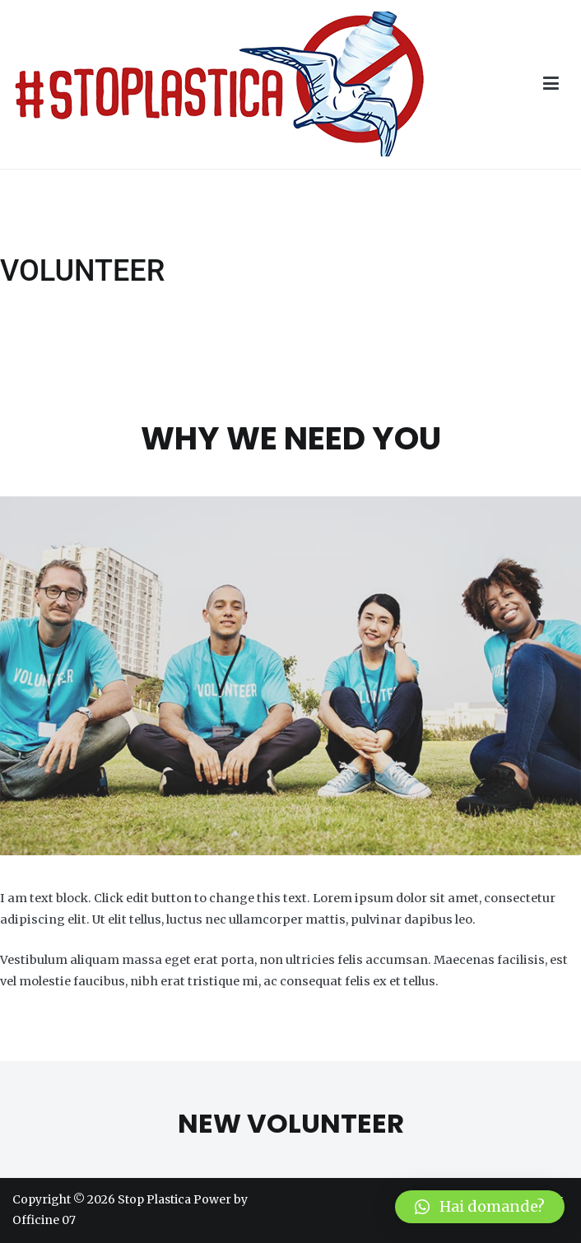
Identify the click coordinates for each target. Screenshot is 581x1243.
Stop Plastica (154, 1199)
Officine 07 (44, 1220)
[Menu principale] (551, 84)
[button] (480, 1206)
